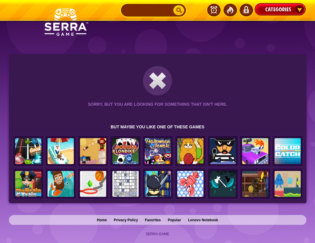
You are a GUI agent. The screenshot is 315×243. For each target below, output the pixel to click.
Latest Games (213, 10)
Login (246, 10)
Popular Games (229, 10)
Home (102, 220)
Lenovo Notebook (203, 220)
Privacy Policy (126, 220)
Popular (174, 220)
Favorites (153, 220)
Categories (280, 9)
